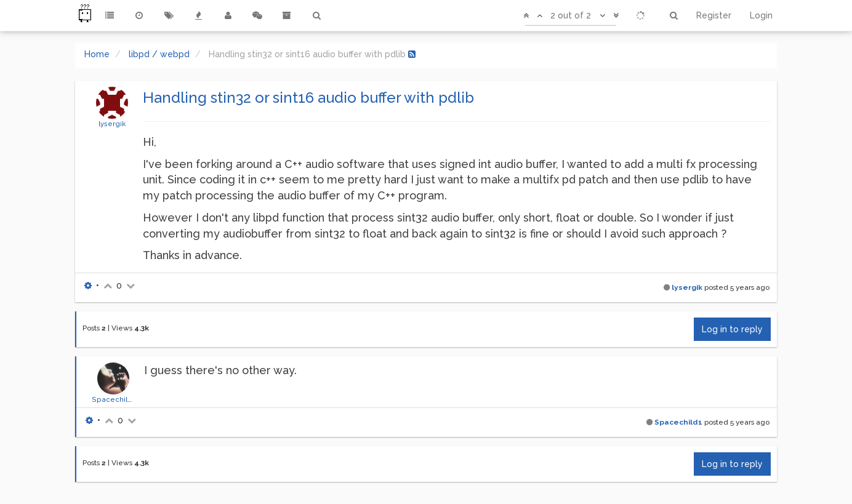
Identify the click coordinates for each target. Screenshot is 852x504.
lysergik (112, 123)
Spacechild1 (113, 399)
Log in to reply (732, 329)
